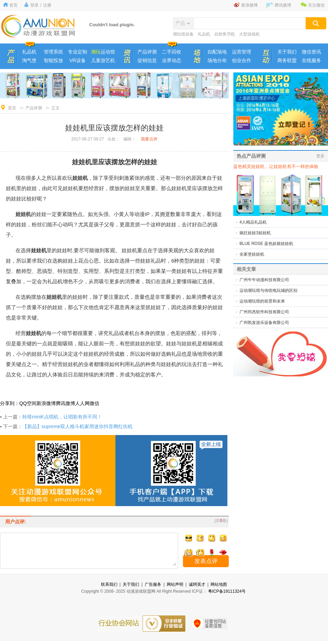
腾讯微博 (283, 5)
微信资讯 (311, 52)
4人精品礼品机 (253, 222)
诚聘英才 (197, 584)
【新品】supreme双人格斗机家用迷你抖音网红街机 (77, 426)
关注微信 (316, 5)
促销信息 (147, 60)
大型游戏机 (249, 34)
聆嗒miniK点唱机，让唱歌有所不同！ (62, 417)
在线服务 (311, 60)
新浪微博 (249, 5)
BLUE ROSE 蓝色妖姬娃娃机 (266, 243)
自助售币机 (224, 34)
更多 (320, 156)
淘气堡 (29, 60)
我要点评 (149, 139)
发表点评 (206, 561)
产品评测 (147, 52)
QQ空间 (28, 403)
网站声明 (175, 584)
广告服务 (153, 584)
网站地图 (219, 584)
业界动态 (171, 60)
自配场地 (217, 52)
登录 (34, 5)
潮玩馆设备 (183, 34)
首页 (13, 5)
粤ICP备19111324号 (227, 591)
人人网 (82, 403)
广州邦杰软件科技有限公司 (264, 311)
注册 (47, 5)
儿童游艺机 (103, 60)
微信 (94, 403)
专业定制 (77, 52)
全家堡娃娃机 (251, 254)
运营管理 (241, 52)
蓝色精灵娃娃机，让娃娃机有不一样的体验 (275, 166)
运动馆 (103, 52)
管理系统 (53, 52)
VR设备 (77, 60)
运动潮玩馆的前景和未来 (262, 301)
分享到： (9, 403)
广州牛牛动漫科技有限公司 (264, 279)
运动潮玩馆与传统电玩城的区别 (268, 290)
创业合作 (241, 60)
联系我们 (109, 584)
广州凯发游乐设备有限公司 (264, 322)
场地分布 (217, 60)
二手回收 (171, 52)
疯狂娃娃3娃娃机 (255, 232)
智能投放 (53, 60)
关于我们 (287, 52)
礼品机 (204, 34)
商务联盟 (287, 60)
